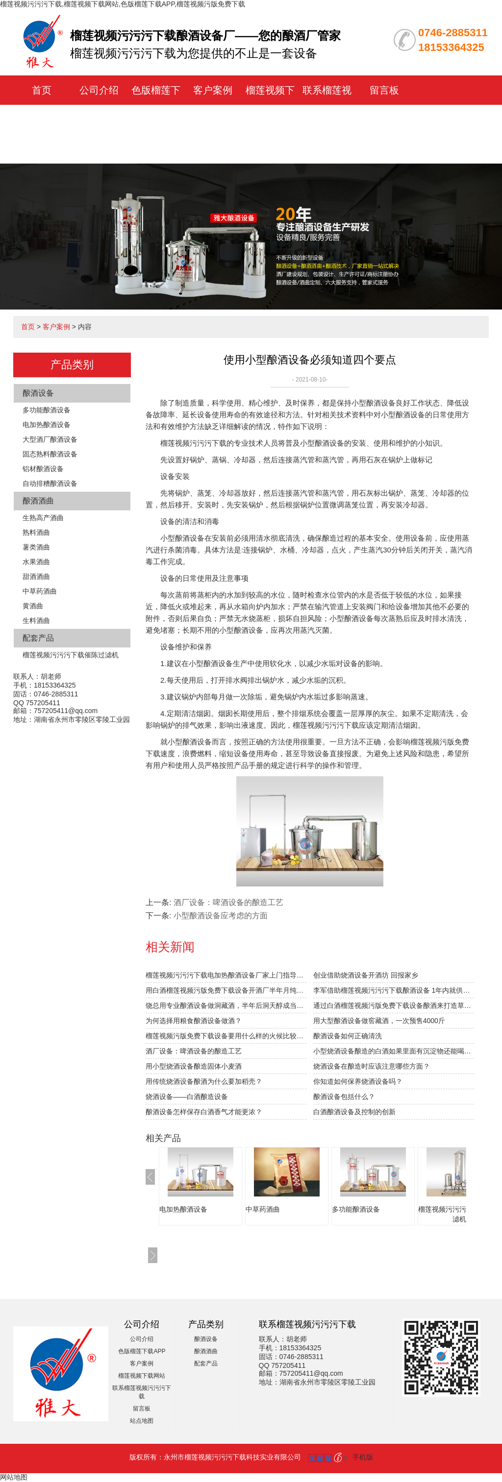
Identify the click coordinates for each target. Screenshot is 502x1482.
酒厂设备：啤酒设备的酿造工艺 (228, 902)
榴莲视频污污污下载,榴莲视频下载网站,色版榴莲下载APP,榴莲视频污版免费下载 (122, 4)
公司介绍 (99, 90)
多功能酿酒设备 (47, 410)
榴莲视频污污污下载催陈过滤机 (71, 655)
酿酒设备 (38, 393)
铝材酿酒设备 (43, 469)
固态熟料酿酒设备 (50, 454)
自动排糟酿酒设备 (50, 483)
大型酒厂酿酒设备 (50, 439)
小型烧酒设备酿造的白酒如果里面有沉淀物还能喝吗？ (393, 1051)
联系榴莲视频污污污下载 (326, 119)
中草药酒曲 (40, 591)
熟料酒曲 (36, 532)
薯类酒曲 (36, 547)
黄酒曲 (33, 606)
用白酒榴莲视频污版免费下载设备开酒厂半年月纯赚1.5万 (226, 990)
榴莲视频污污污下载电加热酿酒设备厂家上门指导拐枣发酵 (226, 975)
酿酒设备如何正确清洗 (347, 1036)
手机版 (362, 1457)
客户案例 (212, 90)
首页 (41, 90)
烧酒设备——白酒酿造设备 (187, 1096)
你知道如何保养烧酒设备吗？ (357, 1081)
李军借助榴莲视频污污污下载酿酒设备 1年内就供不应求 (393, 990)
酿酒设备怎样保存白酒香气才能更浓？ (204, 1112)
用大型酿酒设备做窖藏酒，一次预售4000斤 (379, 1021)
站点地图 (141, 1420)
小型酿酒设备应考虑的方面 (221, 915)
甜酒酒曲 (36, 576)
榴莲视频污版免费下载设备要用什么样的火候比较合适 (226, 1036)
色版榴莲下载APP (141, 1351)
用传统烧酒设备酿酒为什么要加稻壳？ (204, 1081)
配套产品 (38, 638)
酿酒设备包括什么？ (344, 1096)
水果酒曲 (36, 562)
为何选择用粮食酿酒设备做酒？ (194, 1021)
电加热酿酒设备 (47, 425)
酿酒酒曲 (38, 501)
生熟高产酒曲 (43, 518)
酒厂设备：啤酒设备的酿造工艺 (194, 1051)
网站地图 (13, 1477)
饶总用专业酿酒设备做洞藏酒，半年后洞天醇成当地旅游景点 (226, 1005)
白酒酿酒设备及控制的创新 (354, 1112)
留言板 (384, 90)
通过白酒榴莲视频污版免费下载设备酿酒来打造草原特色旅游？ (393, 1005)
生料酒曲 (36, 620)
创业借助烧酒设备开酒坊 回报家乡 (365, 975)
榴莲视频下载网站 (141, 1375)
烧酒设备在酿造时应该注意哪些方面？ (371, 1066)
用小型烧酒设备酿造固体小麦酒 (194, 1066)
